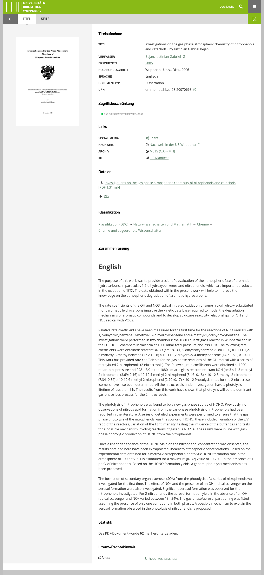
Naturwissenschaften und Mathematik (162, 224)
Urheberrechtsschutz (161, 558)
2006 (149, 63)
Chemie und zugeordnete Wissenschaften (130, 230)
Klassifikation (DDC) (113, 224)
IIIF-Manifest (159, 158)
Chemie (203, 224)
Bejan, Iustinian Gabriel (163, 56)
